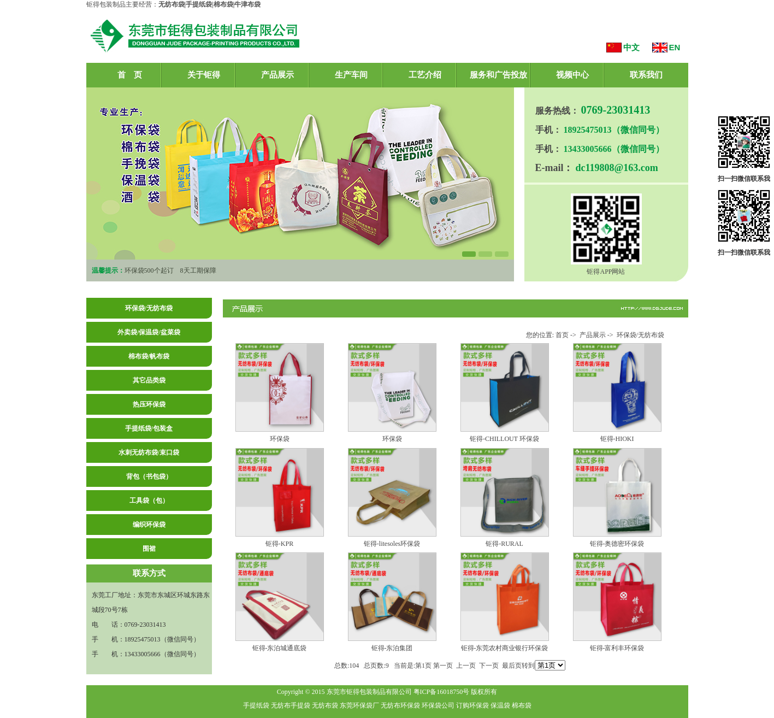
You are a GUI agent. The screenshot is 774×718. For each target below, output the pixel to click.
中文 (631, 47)
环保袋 (279, 439)
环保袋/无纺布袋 (149, 308)
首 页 (129, 74)
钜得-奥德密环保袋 (617, 544)
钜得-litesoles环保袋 (392, 544)
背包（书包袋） (149, 476)
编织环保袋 (149, 524)
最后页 (512, 665)
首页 (562, 335)
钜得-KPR (279, 544)
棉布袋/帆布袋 (148, 356)
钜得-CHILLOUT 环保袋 (504, 439)
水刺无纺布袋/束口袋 (149, 452)
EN (675, 47)
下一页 (489, 665)
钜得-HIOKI (617, 439)
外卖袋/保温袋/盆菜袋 (148, 332)
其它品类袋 (149, 380)
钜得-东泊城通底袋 (279, 648)
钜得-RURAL (504, 544)
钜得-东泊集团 (392, 648)
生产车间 (351, 74)
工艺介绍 (425, 74)
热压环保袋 (149, 404)
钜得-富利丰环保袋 (617, 648)
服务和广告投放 (498, 74)
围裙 (149, 548)
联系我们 (646, 74)
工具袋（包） (149, 500)
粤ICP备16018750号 (441, 692)
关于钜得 (203, 74)
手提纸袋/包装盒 (149, 428)
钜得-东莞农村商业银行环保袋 (504, 648)
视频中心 (572, 74)
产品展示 (277, 74)
